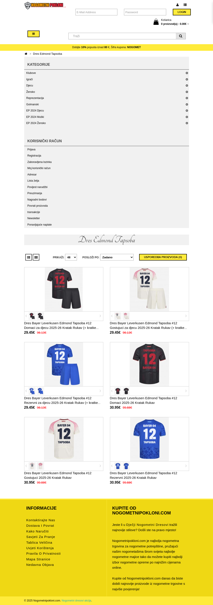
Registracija (34, 155)
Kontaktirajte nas (40, 520)
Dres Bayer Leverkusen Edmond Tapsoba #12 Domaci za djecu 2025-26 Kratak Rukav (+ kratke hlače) (60, 327)
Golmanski (32, 104)
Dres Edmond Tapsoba (47, 53)
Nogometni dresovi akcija (76, 600)
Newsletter (33, 218)
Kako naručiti (37, 531)
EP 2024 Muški (35, 116)
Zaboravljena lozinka (39, 162)
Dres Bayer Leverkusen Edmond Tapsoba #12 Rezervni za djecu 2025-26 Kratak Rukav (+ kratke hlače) (61, 402)
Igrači (29, 79)
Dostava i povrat (40, 525)
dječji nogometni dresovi (147, 525)
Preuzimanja (34, 193)
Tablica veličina (39, 542)
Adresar (32, 174)
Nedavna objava (40, 565)
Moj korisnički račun (39, 168)
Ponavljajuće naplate (39, 224)
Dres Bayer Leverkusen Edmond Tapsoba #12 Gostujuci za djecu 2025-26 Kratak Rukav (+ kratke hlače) (147, 327)
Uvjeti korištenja (40, 548)
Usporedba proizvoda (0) (163, 257)
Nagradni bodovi (37, 199)
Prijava (31, 149)
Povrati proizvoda (37, 205)
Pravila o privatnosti (43, 553)
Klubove (31, 73)
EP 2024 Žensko (36, 123)
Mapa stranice (38, 559)
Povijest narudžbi (37, 187)
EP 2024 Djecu (35, 110)
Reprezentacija (35, 98)
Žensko (30, 91)
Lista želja (33, 180)
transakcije (33, 212)
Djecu (29, 85)
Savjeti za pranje (40, 537)
